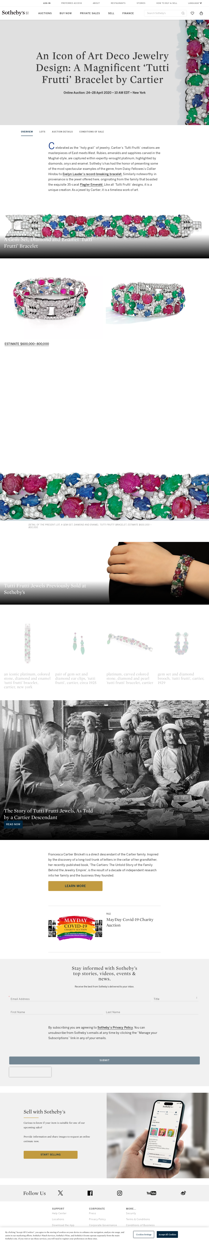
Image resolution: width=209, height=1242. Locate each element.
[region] (104, 1234)
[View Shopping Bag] (201, 13)
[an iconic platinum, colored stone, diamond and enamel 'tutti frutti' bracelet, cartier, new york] (27, 643)
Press (92, 1213)
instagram (119, 1193)
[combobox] (165, 13)
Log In (47, 3)
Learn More (75, 886)
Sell (111, 13)
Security (131, 1213)
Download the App (63, 1225)
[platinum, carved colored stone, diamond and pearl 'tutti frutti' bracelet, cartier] (130, 643)
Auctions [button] (45, 13)
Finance (128, 13)
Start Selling (51, 1154)
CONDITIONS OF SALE (91, 132)
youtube (151, 1193)
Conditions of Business (140, 1225)
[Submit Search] (183, 13)
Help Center (59, 1213)
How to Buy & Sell (166, 3)
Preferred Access (71, 3)
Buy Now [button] (66, 13)
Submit (105, 1060)
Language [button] (193, 3)
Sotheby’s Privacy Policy (115, 1027)
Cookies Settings (143, 1234)
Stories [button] (141, 3)
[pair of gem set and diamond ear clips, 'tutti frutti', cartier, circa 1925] (79, 643)
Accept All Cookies (167, 1234)
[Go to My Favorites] (192, 13)
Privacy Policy (97, 1219)
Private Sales (90, 13)
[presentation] (30, 1072)
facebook (90, 1193)
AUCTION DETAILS (62, 132)
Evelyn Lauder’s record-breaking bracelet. (92, 174)
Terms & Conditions (138, 1219)
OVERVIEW (27, 132)
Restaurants (118, 3)
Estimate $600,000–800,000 (27, 344)
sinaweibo (183, 1193)
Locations (58, 1219)
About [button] (96, 3)
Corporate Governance (103, 1225)
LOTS (42, 132)
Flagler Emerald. (91, 184)
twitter (60, 1193)
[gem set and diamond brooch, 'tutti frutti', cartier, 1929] (181, 643)
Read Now (13, 824)
